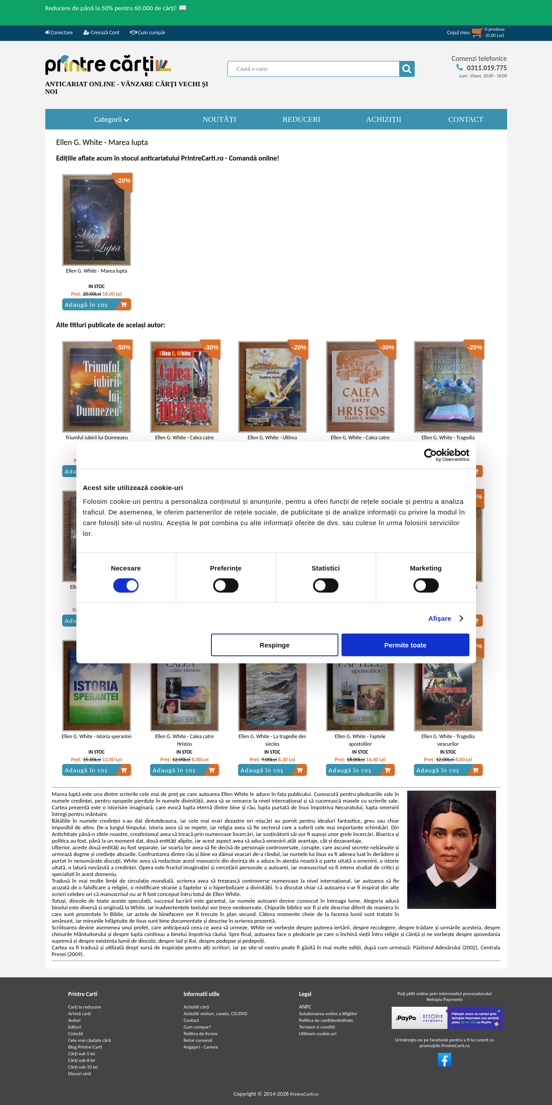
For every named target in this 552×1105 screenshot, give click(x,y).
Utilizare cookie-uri (318, 1034)
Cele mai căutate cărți (89, 1040)
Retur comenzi (198, 1040)
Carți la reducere (84, 1007)
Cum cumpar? (197, 1027)
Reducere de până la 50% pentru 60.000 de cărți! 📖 (116, 8)
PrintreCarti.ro (304, 1094)
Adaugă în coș (96, 304)
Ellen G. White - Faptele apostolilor (360, 740)
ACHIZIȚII (383, 119)
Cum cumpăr (148, 32)
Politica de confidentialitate (326, 1020)
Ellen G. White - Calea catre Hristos (184, 740)
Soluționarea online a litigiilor (328, 1014)
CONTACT (466, 119)
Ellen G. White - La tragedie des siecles (272, 740)
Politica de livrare (201, 1034)
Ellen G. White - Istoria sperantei (96, 736)
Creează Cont (101, 32)
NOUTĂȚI (219, 119)
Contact (191, 1020)
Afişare (440, 618)
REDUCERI (302, 119)
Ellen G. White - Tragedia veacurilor (447, 740)
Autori (74, 1020)
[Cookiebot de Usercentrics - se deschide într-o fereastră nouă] (430, 455)
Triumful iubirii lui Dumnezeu (96, 437)
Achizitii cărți (196, 1007)
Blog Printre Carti (85, 1047)
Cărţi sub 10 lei (83, 1067)
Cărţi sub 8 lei (81, 1060)
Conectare (59, 32)
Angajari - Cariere (201, 1047)
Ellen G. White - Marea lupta (96, 271)
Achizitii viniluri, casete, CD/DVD (215, 1014)
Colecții (75, 1034)
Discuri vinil (79, 1074)
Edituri (74, 1027)
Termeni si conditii (317, 1027)
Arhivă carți (79, 1014)
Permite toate (405, 645)
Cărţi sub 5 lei (81, 1054)
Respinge (275, 645)
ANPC (305, 1007)
